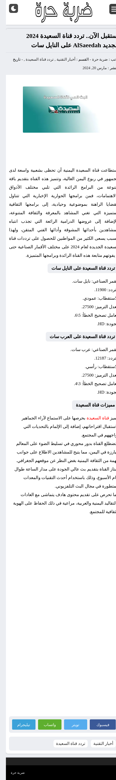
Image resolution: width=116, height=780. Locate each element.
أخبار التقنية (60, 59)
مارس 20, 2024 (89, 68)
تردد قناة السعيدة (34, 59)
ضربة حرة (93, 59)
